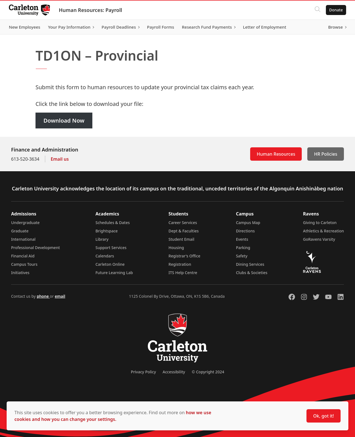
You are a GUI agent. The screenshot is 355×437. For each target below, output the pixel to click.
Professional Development (35, 247)
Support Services (110, 247)
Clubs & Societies (251, 272)
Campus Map (248, 222)
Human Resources (276, 154)
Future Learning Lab (114, 272)
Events (242, 239)
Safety (242, 256)
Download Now (64, 120)
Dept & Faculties (184, 231)
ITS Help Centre (183, 272)
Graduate (20, 231)
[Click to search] (317, 10)
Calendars (104, 256)
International (23, 239)
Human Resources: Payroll (90, 10)
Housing (176, 247)
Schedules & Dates (112, 222)
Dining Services (250, 264)
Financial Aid (22, 256)
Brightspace (106, 231)
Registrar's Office (185, 256)
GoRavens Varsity (319, 239)
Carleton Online (110, 264)
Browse (335, 27)
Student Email (181, 239)
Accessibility (174, 371)
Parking (243, 247)
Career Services (183, 222)
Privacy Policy (143, 371)
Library (101, 239)
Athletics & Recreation (323, 231)
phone (43, 296)
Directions (245, 231)
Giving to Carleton (320, 222)
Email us (60, 159)
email (60, 296)
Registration (180, 264)
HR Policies (325, 154)
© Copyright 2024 (208, 371)
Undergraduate (25, 222)
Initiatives (20, 272)
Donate (336, 10)
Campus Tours (24, 264)
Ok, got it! (323, 416)
